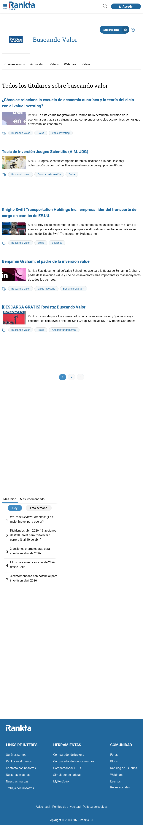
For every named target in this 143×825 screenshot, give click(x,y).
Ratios (86, 64)
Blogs (114, 761)
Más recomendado (32, 500)
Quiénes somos (14, 64)
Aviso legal (43, 806)
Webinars (70, 64)
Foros (114, 754)
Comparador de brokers (68, 754)
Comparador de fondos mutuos (73, 761)
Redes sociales (120, 787)
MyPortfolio (61, 781)
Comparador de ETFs (67, 768)
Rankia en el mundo (19, 761)
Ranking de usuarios (123, 768)
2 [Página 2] (71, 378)
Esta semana (38, 509)
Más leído (9, 500)
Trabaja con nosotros (20, 788)
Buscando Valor (55, 39)
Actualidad (37, 64)
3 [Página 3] (80, 378)
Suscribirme (116, 30)
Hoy (15, 509)
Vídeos (54, 64)
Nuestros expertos (18, 774)
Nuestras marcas (17, 781)
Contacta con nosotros (21, 768)
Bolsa (41, 133)
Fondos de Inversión (49, 174)
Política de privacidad (66, 806)
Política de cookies (95, 806)
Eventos (115, 781)
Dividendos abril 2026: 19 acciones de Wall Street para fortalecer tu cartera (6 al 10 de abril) (33, 535)
